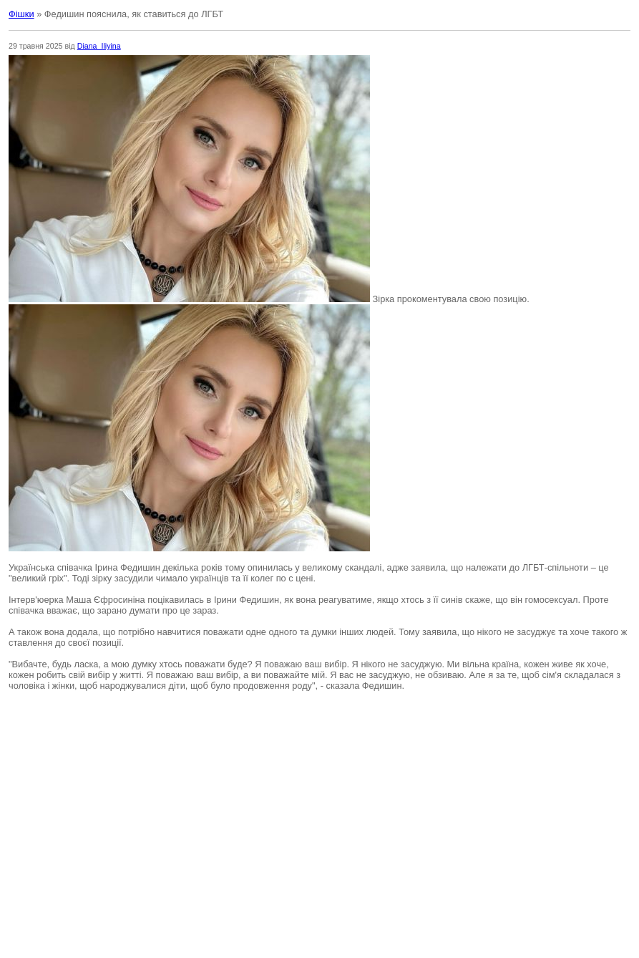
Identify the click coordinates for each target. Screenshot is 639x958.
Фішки (21, 14)
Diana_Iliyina (99, 46)
